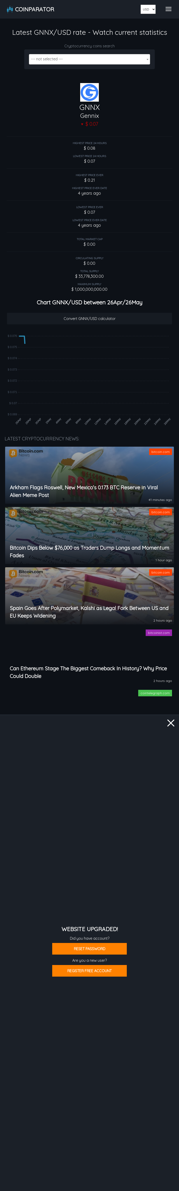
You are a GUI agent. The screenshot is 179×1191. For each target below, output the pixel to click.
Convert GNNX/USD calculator (90, 318)
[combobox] (89, 59)
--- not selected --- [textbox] (47, 59)
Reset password (89, 948)
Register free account (89, 970)
